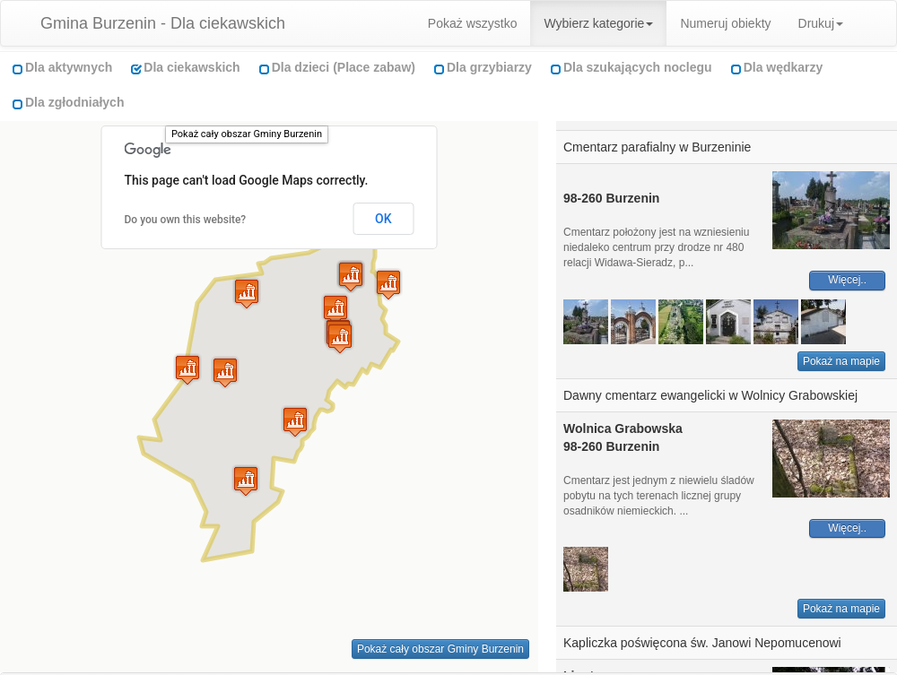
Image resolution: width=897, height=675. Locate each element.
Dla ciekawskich (191, 67)
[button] (225, 372)
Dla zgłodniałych (74, 102)
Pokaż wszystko (473, 23)
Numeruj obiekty (725, 23)
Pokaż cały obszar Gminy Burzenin (246, 134)
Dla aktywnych (68, 67)
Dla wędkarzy (783, 67)
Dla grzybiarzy (489, 67)
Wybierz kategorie (598, 23)
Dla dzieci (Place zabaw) (343, 67)
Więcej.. (847, 279)
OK (383, 219)
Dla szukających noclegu (637, 67)
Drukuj (820, 23)
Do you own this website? (186, 219)
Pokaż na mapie (841, 361)
